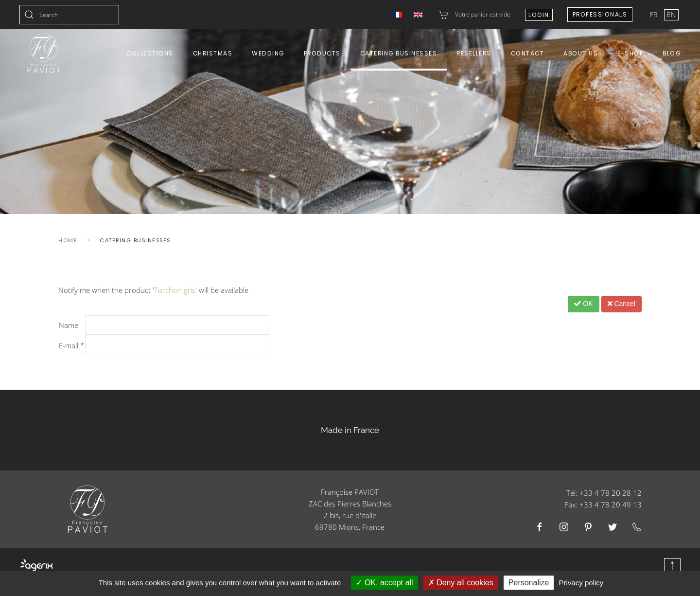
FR (654, 14)
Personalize (528, 582)
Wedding (268, 53)
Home (67, 240)
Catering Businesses (399, 53)
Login (538, 15)
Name (68, 325)
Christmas (213, 53)
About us (580, 53)
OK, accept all (384, 582)
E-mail (71, 345)
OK (583, 303)
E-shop (630, 53)
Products (322, 53)
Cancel (621, 303)
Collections (150, 53)
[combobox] (69, 14)
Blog (672, 53)
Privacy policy (581, 582)
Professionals (600, 14)
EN (671, 14)
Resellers (473, 53)
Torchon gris (174, 290)
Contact (527, 53)
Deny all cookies (460, 582)
